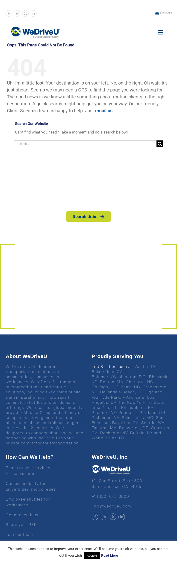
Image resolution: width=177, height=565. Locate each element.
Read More (109, 555)
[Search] (159, 143)
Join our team (19, 534)
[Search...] (85, 143)
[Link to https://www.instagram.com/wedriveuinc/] (17, 13)
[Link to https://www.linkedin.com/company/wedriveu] (33, 13)
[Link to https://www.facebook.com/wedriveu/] (9, 13)
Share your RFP (21, 524)
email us (103, 110)
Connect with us (22, 515)
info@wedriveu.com (111, 506)
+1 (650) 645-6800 (110, 496)
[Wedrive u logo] (35, 29)
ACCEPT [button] (92, 555)
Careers (163, 13)
